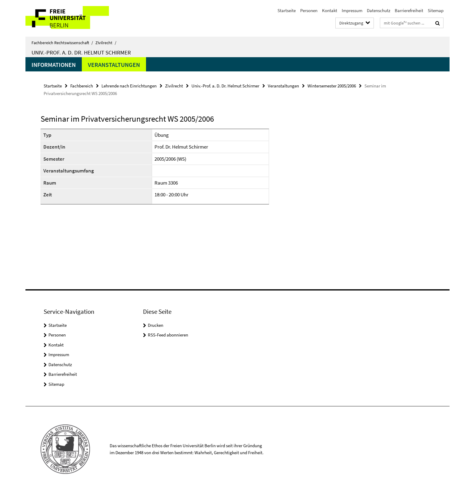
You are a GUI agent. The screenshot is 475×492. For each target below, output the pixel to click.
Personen (308, 10)
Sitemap (435, 10)
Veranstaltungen (114, 64)
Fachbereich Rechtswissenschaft (62, 43)
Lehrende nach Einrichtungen (129, 86)
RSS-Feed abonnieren (168, 335)
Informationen (54, 64)
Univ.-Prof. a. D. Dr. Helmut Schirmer (81, 52)
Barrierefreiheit (409, 10)
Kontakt (329, 10)
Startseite (286, 10)
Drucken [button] (155, 325)
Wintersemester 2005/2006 (331, 86)
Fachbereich (81, 86)
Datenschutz (378, 10)
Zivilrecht (105, 43)
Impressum (352, 10)
